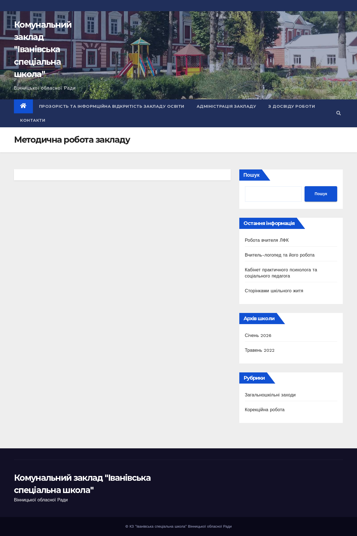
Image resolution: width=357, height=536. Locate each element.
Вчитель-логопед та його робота (280, 255)
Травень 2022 (260, 350)
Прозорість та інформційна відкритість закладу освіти (111, 106)
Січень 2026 (258, 335)
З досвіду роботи (291, 106)
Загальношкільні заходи (270, 395)
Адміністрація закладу (226, 106)
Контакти (32, 120)
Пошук (251, 175)
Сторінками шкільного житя (274, 290)
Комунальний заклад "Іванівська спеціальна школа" (42, 49)
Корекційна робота (265, 409)
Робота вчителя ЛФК (267, 240)
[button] (338, 113)
